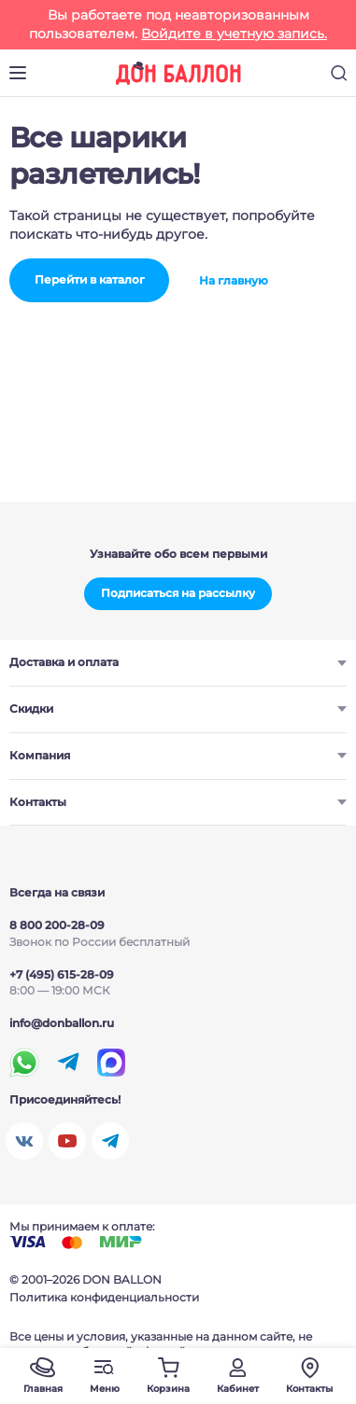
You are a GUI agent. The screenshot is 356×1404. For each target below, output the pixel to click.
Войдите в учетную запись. (234, 33)
